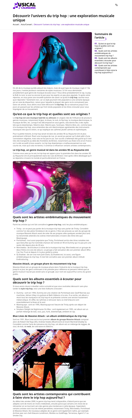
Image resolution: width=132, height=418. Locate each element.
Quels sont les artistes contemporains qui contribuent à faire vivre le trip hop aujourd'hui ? (106, 69)
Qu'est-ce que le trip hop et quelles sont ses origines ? (105, 46)
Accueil (16, 24)
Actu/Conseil (26, 24)
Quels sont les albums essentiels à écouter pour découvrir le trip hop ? (106, 60)
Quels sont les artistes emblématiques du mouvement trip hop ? (106, 53)
